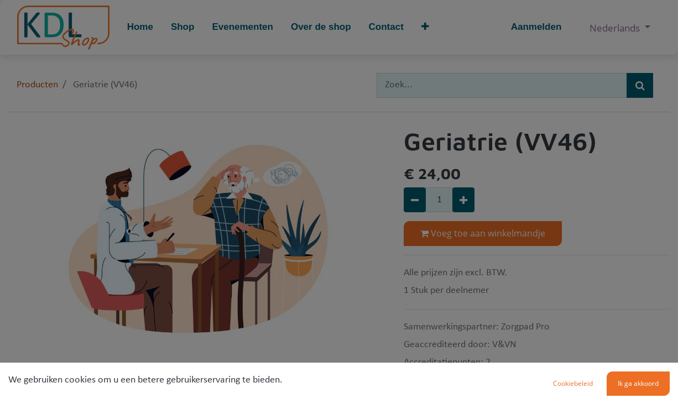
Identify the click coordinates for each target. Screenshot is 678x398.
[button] (425, 27)
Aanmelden (536, 27)
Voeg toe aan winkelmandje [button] (482, 233)
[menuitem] (140, 27)
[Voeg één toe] (463, 199)
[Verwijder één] (415, 199)
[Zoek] (640, 85)
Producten (37, 85)
